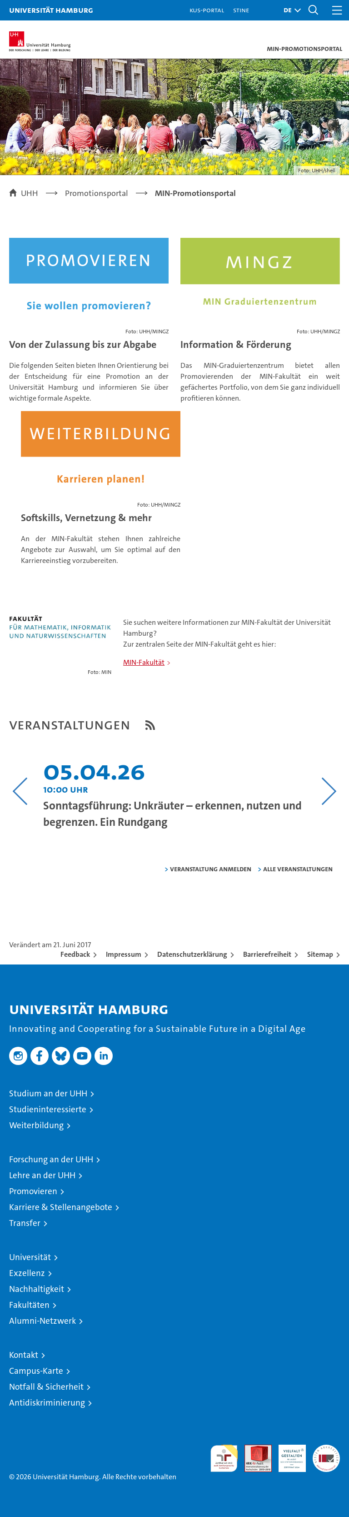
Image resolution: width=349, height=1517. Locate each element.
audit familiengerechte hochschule (224, 1458)
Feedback (75, 954)
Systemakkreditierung (326, 1449)
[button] (290, 10)
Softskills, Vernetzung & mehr (86, 517)
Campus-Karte (36, 1370)
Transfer (24, 1223)
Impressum (123, 954)
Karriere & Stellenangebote (60, 1207)
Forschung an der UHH (51, 1159)
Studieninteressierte (47, 1109)
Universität (30, 1257)
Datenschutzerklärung (192, 954)
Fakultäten (29, 1305)
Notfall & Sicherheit (46, 1386)
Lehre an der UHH (42, 1175)
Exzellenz (27, 1273)
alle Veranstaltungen (298, 869)
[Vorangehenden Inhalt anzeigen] (20, 791)
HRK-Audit (287, 1454)
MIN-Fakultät (144, 662)
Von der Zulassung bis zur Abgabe (82, 344)
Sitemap (320, 954)
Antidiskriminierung (47, 1402)
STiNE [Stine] (241, 10)
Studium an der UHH (48, 1093)
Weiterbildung (36, 1125)
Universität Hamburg (51, 9)
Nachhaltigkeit (36, 1289)
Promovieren (33, 1191)
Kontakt (23, 1355)
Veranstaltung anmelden (210, 869)
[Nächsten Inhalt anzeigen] (329, 791)
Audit (253, 1449)
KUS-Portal (206, 10)
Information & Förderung (235, 344)
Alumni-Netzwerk (42, 1320)
